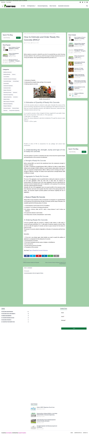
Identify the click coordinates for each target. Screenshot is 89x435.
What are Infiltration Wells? (79, 94)
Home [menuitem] (23, 5)
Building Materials (7, 74)
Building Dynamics (16, 319)
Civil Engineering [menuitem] (30, 5)
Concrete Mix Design (7, 81)
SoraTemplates (9, 432)
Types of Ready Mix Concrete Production (38, 250)
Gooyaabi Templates (22, 432)
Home (3, 2)
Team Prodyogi (27, 42)
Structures (5, 110)
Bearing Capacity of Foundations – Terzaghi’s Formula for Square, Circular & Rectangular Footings (14, 60)
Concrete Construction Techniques (10, 78)
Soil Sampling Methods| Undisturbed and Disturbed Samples (79, 63)
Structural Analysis (7, 108)
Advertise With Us (78, 432)
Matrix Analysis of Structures (9, 101)
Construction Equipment (8, 85)
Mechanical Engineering (8, 103)
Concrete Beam (6, 76)
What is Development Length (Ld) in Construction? (14, 54)
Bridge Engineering (16, 315)
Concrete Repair (16, 81)
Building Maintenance (16, 311)
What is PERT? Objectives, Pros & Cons (45, 407)
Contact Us (85, 432)
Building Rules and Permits (16, 313)
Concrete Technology (31, 33)
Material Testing (6, 99)
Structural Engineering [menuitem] (42, 5)
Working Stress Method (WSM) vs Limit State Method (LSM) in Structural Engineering (79, 44)
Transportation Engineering (14, 110)
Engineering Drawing (7, 92)
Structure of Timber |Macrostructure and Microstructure (78, 69)
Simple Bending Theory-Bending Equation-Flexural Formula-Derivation (46, 420)
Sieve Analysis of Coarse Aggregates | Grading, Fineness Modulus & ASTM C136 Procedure (14, 48)
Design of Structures (7, 90)
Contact (9, 2)
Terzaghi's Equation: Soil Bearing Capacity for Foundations (47, 426)
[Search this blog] (9, 38)
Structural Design (15, 108)
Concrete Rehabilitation (16, 317)
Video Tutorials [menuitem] (52, 5)
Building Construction (8, 72)
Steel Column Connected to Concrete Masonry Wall (80, 81)
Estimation (15, 92)
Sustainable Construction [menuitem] (63, 5)
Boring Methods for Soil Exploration (79, 87)
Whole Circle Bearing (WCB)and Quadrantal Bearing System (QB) (79, 75)
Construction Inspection (16, 321)
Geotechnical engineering (8, 94)
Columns (13, 74)
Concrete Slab (6, 83)
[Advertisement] (42, 20)
